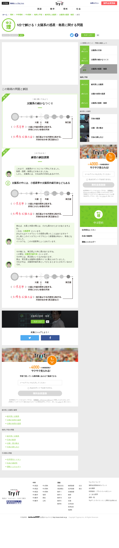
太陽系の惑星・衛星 (99, 69)
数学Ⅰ (59, 492)
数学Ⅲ (59, 498)
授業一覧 (92, 497)
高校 (58, 483)
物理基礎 (71, 486)
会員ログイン (94, 3)
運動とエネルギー (14, 467)
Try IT (59, 3)
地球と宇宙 (84, 77)
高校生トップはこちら (17, 3)
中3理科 (45, 492)
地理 (44, 495)
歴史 (44, 498)
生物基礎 (71, 492)
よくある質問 (93, 494)
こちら (59, 402)
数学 (52, 9)
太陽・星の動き (13, 443)
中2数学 (35, 498)
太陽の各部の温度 (14, 420)
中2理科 (45, 489)
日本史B (71, 504)
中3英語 (35, 492)
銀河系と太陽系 (13, 416)
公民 (44, 501)
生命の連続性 (12, 463)
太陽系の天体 (96, 50)
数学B (59, 504)
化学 (69, 498)
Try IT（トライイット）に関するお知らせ (103, 500)
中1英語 (35, 486)
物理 (69, 495)
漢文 (80, 489)
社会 (78, 9)
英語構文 (60, 489)
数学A (59, 501)
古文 (80, 486)
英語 (39, 9)
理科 (65, 9)
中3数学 (35, 501)
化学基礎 (71, 489)
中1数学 (35, 495)
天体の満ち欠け (13, 447)
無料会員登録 (109, 3)
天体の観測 (11, 440)
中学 (34, 483)
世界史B (71, 507)
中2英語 (35, 489)
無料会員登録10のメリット (98, 485)
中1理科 (45, 486)
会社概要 (92, 488)
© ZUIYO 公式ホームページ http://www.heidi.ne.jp (44, 517)
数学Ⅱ (59, 495)
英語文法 (60, 486)
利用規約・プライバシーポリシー (43, 400)
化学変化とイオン (14, 459)
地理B (70, 510)
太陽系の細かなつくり (100, 60)
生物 (69, 501)
